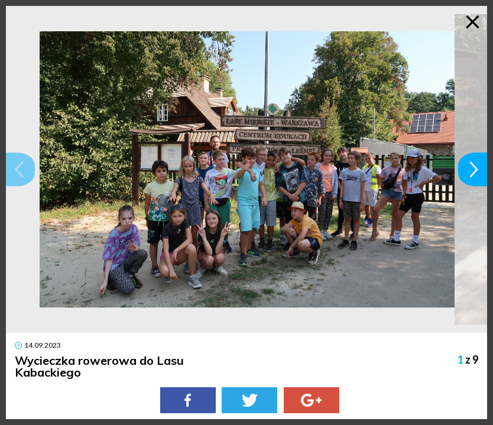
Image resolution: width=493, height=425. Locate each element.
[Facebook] (188, 400)
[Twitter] (249, 400)
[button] (20, 169)
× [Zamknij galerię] (472, 20)
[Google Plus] (311, 400)
